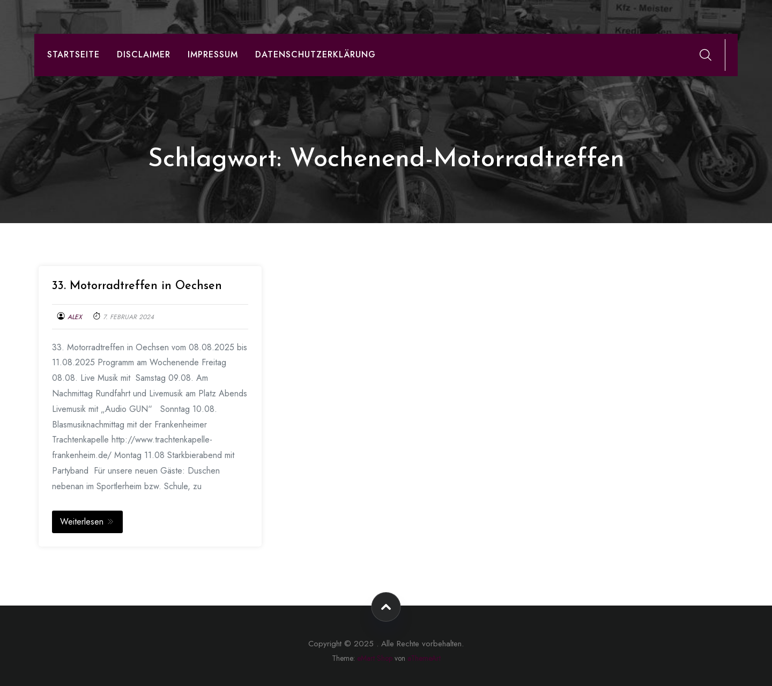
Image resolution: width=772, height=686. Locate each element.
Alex (75, 317)
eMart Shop (374, 658)
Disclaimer (143, 54)
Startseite (73, 54)
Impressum (213, 54)
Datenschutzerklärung (315, 54)
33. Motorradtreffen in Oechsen (137, 286)
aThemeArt (424, 658)
